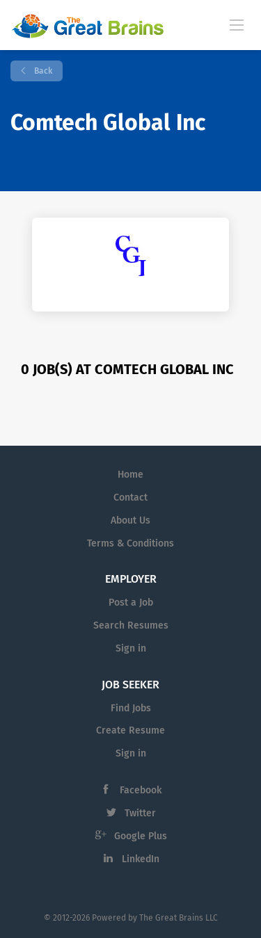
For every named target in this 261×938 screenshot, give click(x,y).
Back (42, 71)
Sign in (131, 648)
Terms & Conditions (130, 543)
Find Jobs (131, 708)
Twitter (140, 813)
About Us (130, 520)
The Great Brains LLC (178, 918)
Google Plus (140, 836)
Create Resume (130, 730)
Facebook (140, 790)
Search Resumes (130, 625)
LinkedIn (140, 859)
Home (130, 474)
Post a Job (131, 602)
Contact (130, 497)
